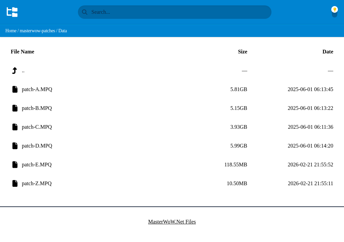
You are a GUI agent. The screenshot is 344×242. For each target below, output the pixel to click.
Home (10, 30)
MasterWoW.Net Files (172, 222)
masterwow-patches (37, 30)
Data (62, 30)
